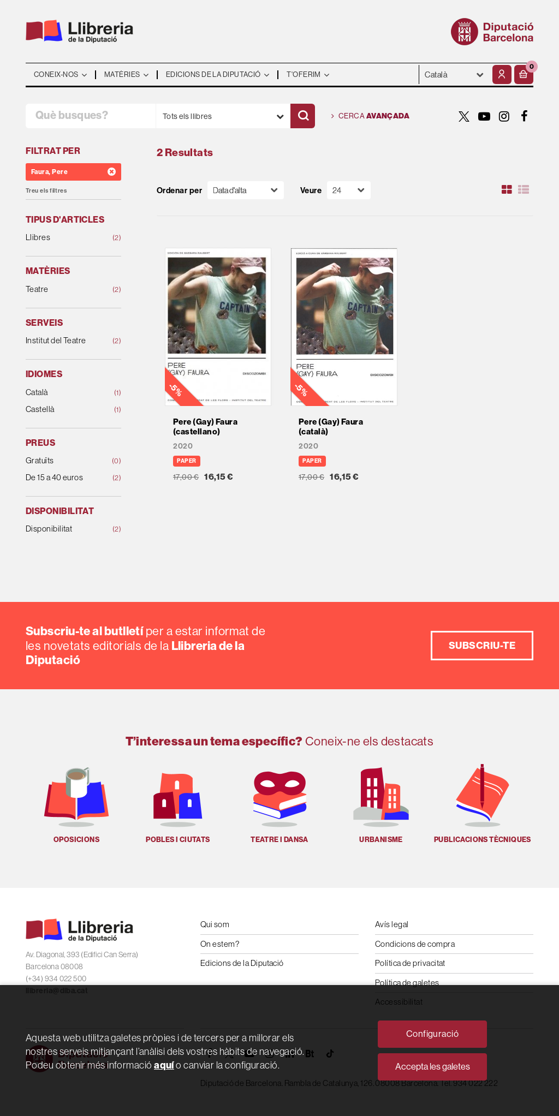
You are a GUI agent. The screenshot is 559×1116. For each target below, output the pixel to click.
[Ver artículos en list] (523, 189)
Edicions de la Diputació (242, 963)
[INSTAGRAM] (504, 116)
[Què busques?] (91, 116)
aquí (164, 1065)
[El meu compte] (502, 74)
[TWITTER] (464, 116)
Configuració (432, 1033)
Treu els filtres (46, 191)
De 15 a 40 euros (65, 478)
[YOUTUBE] (484, 116)
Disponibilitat (65, 529)
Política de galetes (407, 982)
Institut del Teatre (65, 341)
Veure (311, 190)
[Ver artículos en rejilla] (507, 189)
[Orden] (245, 190)
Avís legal (392, 924)
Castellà (65, 409)
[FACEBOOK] (524, 116)
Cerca (370, 116)
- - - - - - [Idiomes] (454, 74)
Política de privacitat (410, 963)
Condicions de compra (415, 944)
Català (65, 392)
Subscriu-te (482, 645)
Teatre (65, 289)
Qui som (214, 924)
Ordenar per (179, 190)
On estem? (219, 944)
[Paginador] (349, 190)
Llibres (65, 237)
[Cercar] (302, 116)
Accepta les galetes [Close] (432, 1066)
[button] (523, 74)
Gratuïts (65, 461)
